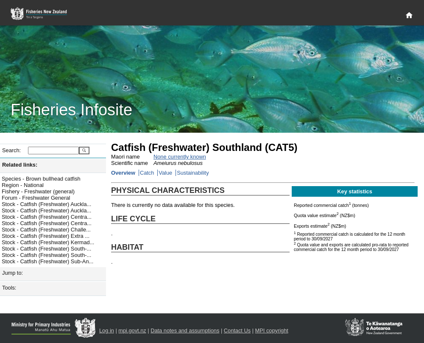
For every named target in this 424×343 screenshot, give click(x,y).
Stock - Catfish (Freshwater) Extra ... (45, 236)
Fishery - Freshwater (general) (38, 191)
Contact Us (237, 330)
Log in (106, 330)
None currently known (179, 156)
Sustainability (193, 173)
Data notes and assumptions (185, 330)
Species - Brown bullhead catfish (41, 179)
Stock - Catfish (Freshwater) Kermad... (48, 242)
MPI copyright (271, 330)
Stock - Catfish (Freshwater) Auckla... (46, 204)
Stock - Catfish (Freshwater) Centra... (47, 217)
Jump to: (12, 273)
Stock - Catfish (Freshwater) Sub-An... (47, 261)
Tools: (9, 287)
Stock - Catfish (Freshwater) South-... (46, 248)
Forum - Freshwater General (36, 198)
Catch (147, 173)
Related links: (19, 165)
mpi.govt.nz (132, 330)
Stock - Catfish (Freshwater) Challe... (46, 229)
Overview (123, 173)
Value (165, 173)
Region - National (23, 185)
